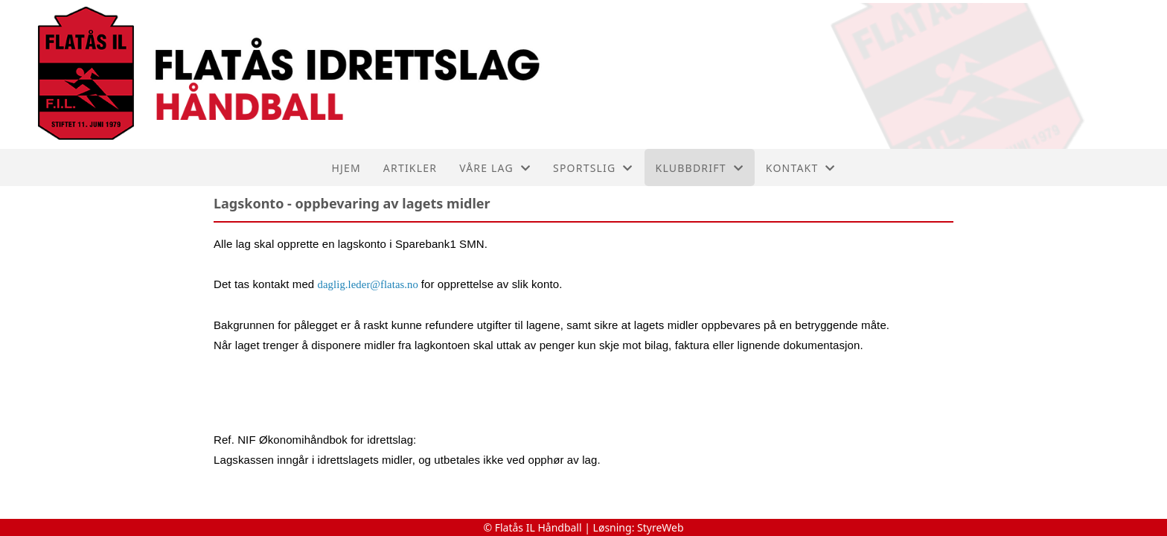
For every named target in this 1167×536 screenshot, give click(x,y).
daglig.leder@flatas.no (368, 284)
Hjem (345, 168)
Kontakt (801, 168)
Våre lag (495, 168)
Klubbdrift (700, 168)
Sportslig (593, 168)
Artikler (410, 168)
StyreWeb (660, 527)
